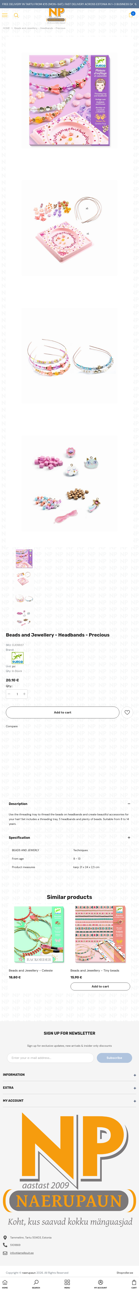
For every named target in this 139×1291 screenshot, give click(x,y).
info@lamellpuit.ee (22, 1253)
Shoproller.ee (125, 1272)
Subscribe (114, 1058)
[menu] (4, 15)
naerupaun (29, 1272)
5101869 (15, 1245)
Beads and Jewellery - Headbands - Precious (39, 28)
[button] (36, 1284)
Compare (12, 726)
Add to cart (62, 712)
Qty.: (9, 686)
